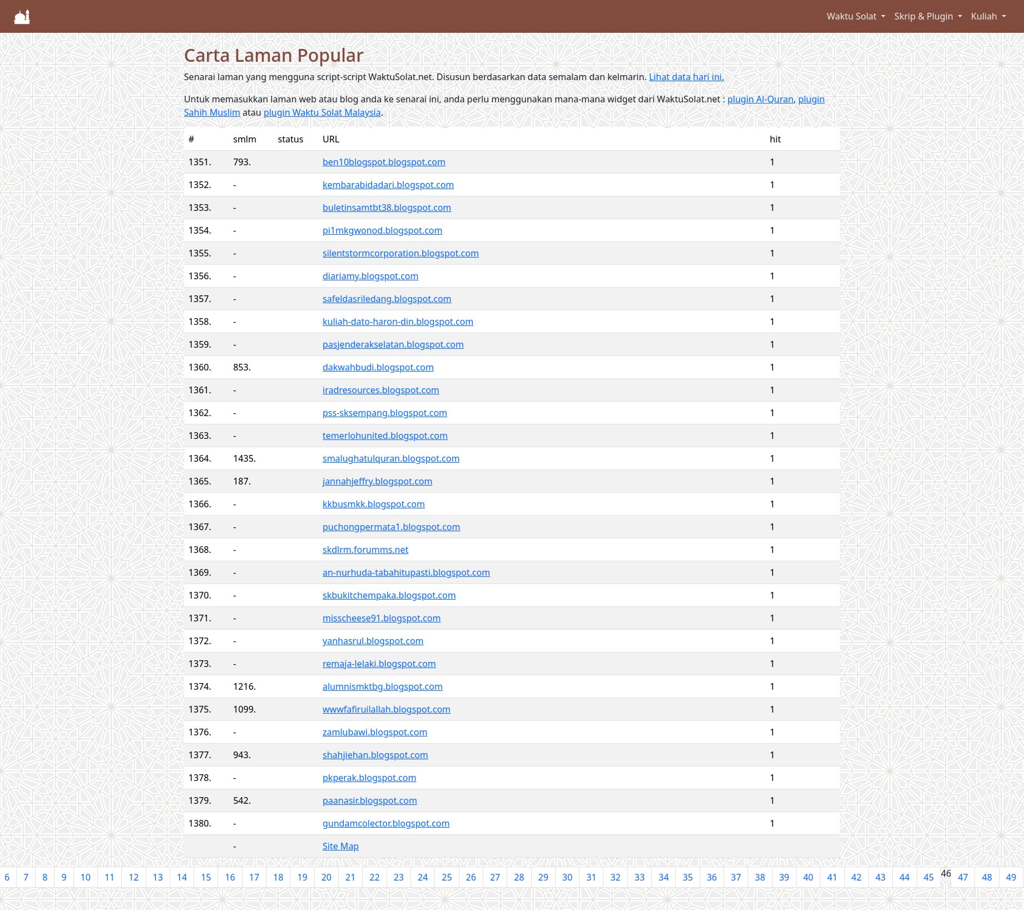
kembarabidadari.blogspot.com (388, 185)
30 (567, 877)
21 (350, 877)
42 (857, 877)
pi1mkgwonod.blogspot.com (382, 230)
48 (987, 877)
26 (471, 877)
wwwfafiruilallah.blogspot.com (387, 709)
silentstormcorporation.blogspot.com (401, 253)
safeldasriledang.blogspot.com (387, 299)
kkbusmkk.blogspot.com (374, 504)
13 (158, 877)
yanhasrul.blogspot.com (373, 641)
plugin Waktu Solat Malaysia (322, 112)
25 (447, 877)
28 (519, 877)
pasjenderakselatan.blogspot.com (393, 344)
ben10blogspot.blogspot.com (384, 162)
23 (399, 877)
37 (736, 877)
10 (86, 877)
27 (495, 877)
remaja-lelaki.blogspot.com (379, 663)
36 (712, 877)
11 (110, 877)
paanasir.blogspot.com (370, 800)
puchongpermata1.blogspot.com (391, 527)
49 (1011, 877)
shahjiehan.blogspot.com (375, 755)
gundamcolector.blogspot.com (386, 823)
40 (808, 877)
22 (374, 877)
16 (230, 877)
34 (664, 877)
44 (904, 877)
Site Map (341, 846)
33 (640, 877)
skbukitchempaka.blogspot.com (389, 595)
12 (133, 877)
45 (929, 877)
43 (880, 877)
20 (326, 877)
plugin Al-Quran (761, 99)
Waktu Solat (853, 16)
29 (543, 877)
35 (687, 877)
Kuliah (985, 16)
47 (963, 877)
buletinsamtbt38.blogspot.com (387, 207)
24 (423, 877)
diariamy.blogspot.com (370, 276)
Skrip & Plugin (925, 16)
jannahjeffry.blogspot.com (377, 481)
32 (615, 877)
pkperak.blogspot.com (369, 777)
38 (760, 877)
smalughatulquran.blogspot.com (391, 458)
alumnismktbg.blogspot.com (383, 686)
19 (302, 877)
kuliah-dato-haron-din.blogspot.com (398, 321)
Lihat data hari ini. (686, 77)
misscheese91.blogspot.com (382, 618)
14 (182, 877)
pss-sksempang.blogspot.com (385, 413)
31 (591, 877)
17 (254, 877)
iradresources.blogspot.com (381, 390)
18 (278, 877)
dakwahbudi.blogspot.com (378, 367)
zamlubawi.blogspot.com (375, 732)
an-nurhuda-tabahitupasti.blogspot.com (406, 572)
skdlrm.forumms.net (365, 549)
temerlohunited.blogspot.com (385, 435)
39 (784, 877)
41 (832, 877)
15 (206, 877)
